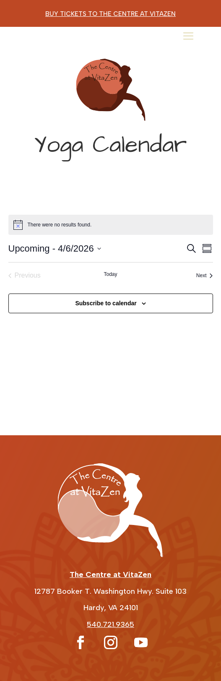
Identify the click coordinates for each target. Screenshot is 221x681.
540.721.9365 (110, 624)
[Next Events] (204, 275)
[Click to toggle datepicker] (54, 248)
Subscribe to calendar (105, 303)
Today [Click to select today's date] (110, 274)
